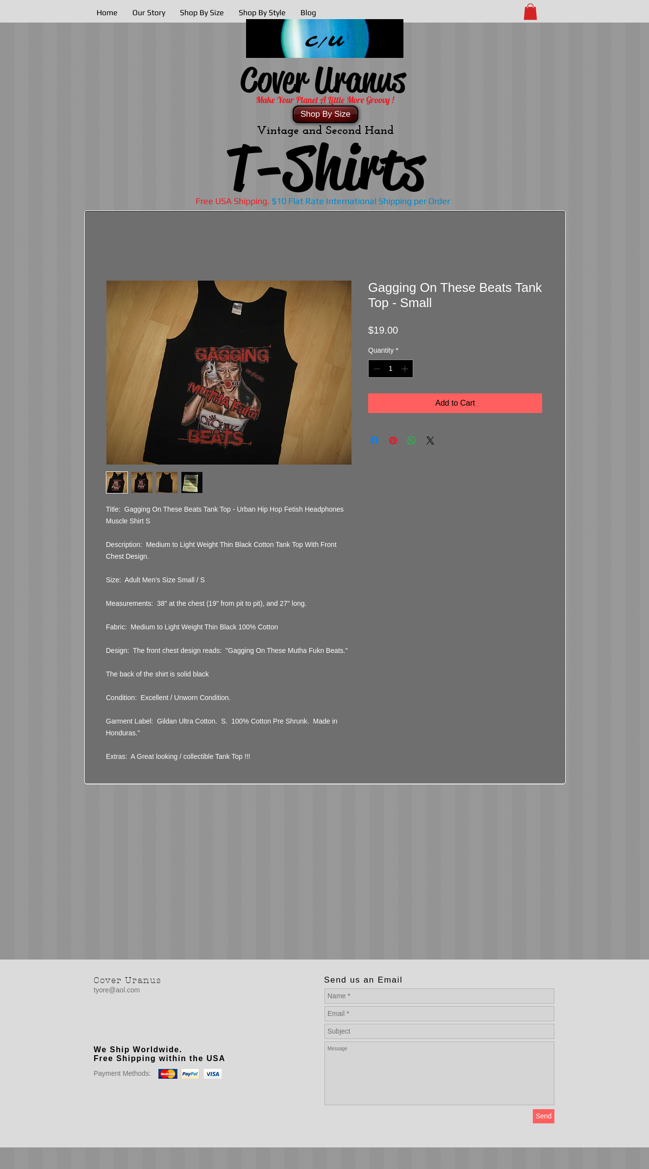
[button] (530, 11)
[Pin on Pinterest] (393, 440)
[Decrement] (376, 368)
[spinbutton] (390, 368)
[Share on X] (430, 440)
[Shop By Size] (325, 114)
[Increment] (405, 368)
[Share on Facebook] (374, 440)
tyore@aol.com (117, 990)
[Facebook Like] (155, 1029)
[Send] (543, 1116)
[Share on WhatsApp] (412, 440)
